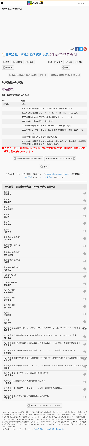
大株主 (31, 62)
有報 (80, 62)
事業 (7, 62)
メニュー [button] (2, 3)
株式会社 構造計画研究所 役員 (27, 54)
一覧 (44, 75)
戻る (46, 167)
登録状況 (9, 67)
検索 (70, 62)
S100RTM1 (27, 177)
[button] (82, 4)
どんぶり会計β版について (54, 429)
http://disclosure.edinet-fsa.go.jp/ (58, 174)
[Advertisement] (44, 28)
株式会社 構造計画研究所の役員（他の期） (45, 405)
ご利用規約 (39, 429)
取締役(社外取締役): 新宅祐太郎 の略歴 (64, 75)
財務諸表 (19, 62)
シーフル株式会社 (46, 177)
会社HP (59, 62)
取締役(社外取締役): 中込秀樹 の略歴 (24, 75)
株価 (66, 67)
